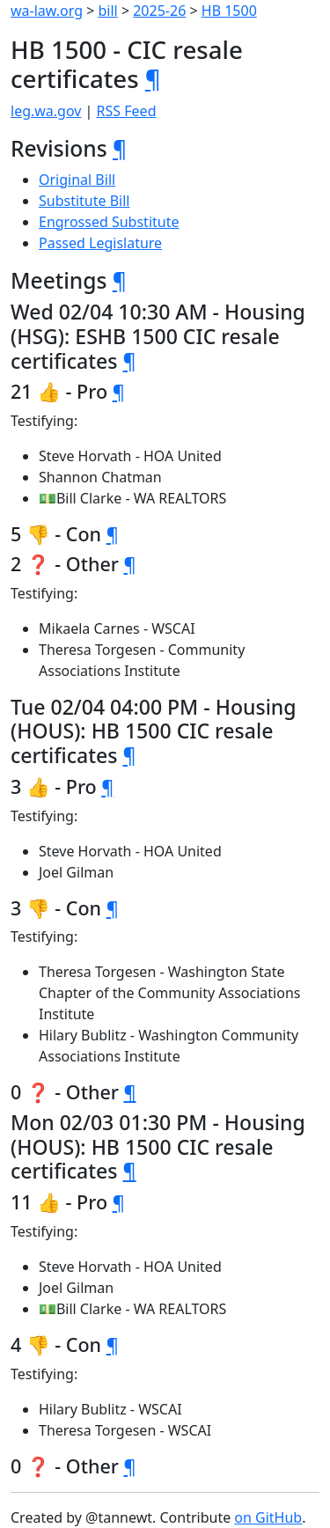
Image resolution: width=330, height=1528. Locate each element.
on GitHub (268, 1517)
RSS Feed (127, 111)
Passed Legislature (100, 243)
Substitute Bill (84, 200)
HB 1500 (229, 10)
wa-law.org (47, 10)
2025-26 (159, 10)
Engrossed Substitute (109, 221)
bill (108, 10)
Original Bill (77, 179)
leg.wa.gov (46, 111)
